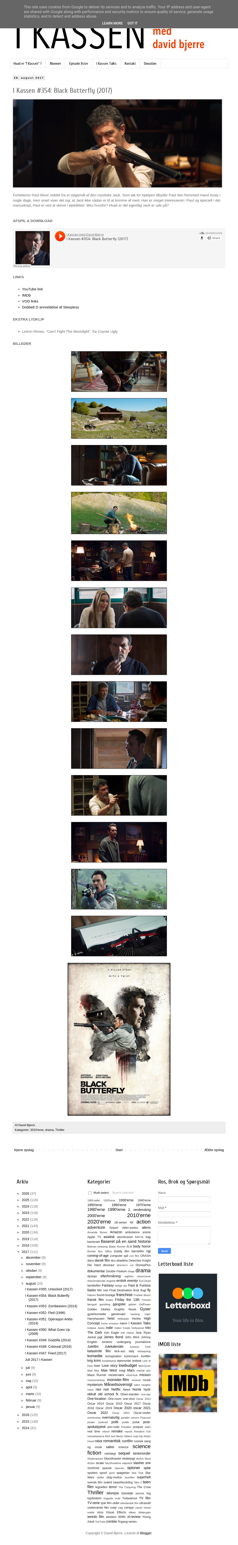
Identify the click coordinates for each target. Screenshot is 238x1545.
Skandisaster (112, 1458)
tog (148, 1493)
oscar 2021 (142, 1408)
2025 (26, 1200)
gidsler (132, 1304)
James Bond (113, 1337)
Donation (150, 63)
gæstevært (118, 1314)
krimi (97, 1360)
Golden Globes (98, 1309)
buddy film (121, 1251)
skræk (100, 1463)
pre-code (113, 1427)
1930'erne (126, 1200)
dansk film (102, 1260)
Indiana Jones (95, 1328)
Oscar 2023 (120, 1412)
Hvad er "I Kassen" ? (28, 63)
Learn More (112, 23)
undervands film (98, 1507)
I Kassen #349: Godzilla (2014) (48, 1340)
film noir (102, 1290)
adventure (96, 1227)
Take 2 (138, 1482)
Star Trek (138, 1472)
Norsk (137, 1389)
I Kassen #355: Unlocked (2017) (49, 1289)
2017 (26, 1252)
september (34, 1277)
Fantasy (108, 1285)
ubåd (116, 1503)
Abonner (55, 63)
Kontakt (130, 63)
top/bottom (94, 1498)
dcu (113, 1260)
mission (145, 1375)
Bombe (91, 1251)
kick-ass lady (124, 1351)
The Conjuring (127, 1487)
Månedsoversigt (118, 1384)
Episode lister (78, 63)
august (31, 1283)
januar (31, 1407)
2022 (26, 1219)
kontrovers (131, 1356)
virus (100, 1512)
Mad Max (93, 1370)
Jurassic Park (140, 1346)
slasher (138, 1463)
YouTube (100, 1521)
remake (117, 1431)
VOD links (30, 301)
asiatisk (109, 1237)
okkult (91, 1394)
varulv (138, 1507)
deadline (122, 1260)
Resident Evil (142, 1431)
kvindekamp (109, 1360)
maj (29, 1381)
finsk (136, 1290)
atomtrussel (125, 1237)
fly (149, 1290)
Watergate (145, 1512)
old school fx (108, 1394)
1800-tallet (93, 1200)
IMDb (26, 295)
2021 (26, 1226)
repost (128, 1431)
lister (97, 1365)
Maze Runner (96, 1375)
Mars (130, 1370)
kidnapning (144, 1351)
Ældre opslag (214, 1150)
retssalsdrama (95, 1436)
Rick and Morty (114, 1436)
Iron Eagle (111, 1332)
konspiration (113, 1356)
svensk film (95, 1482)
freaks (109, 1299)
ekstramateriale (96, 1280)
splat (147, 1468)
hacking (135, 1314)
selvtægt (110, 1453)
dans (90, 1260)
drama (49, 1130)
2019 (26, 1239)
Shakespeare (95, 1458)
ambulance (132, 1232)
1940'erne (144, 1200)
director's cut (125, 1265)
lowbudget (128, 1365)
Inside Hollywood (133, 1328)
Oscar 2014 (95, 1403)
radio (148, 1427)
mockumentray (96, 1380)
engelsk (111, 1280)
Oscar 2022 (97, 1413)
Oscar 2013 (143, 1398)
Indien (118, 1328)
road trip (138, 1436)
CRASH (145, 1256)
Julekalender (114, 1346)
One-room (114, 1399)
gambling (104, 1304)
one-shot (129, 1399)
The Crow (144, 1487)
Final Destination (120, 1290)
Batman (92, 1246)
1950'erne (94, 1205)
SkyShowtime (113, 1463)
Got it (132, 23)
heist (111, 1318)
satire (110, 1447)
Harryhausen (95, 1318)
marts (30, 1394)
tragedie (108, 1498)
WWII (122, 1517)
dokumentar (96, 1271)
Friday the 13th (127, 1300)
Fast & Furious (139, 1285)
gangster (119, 1304)
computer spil (119, 1256)
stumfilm (130, 1477)
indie (109, 1328)
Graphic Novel (125, 1309)
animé (147, 1232)
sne (148, 1463)
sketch (140, 1458)
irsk (123, 1332)
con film (134, 1255)
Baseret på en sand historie (126, 1241)
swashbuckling (123, 1482)
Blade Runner (117, 1246)
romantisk (112, 1441)
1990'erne (116, 1209)
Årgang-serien (127, 1521)
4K (132, 1222)
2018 (26, 1245)
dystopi (92, 1276)
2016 (26, 1415)
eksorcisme (144, 1276)
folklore (91, 1295)
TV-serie (93, 1503)
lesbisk (137, 1360)
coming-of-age (98, 1256)
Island (130, 1332)
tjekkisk (139, 1493)
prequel (138, 1427)
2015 (26, 1421)
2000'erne (96, 1215)
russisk (138, 1441)
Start (119, 1150)
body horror (142, 1246)
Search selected (123, 1192)
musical (136, 1380)
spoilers (92, 1473)
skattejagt (128, 1458)
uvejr (113, 1507)
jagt (99, 1337)
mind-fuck (132, 1375)
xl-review (133, 1517)
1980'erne (96, 1209)
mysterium (95, 1385)
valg (120, 1507)
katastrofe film (99, 1351)
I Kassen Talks (106, 63)
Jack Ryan (143, 1332)
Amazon (116, 1232)
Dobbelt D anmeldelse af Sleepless (50, 307)
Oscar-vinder (142, 1413)
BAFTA (139, 1237)
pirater (91, 1422)
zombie (111, 1521)
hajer (148, 1314)
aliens (146, 1227)
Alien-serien (130, 1227)
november (33, 1264)
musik (147, 1380)
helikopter (123, 1318)
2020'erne (99, 1222)
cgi (148, 1251)
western (111, 1517)
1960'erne (119, 1205)
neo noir (102, 1389)
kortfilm (146, 1356)
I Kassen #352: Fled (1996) (45, 1313)
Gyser (145, 1309)
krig (90, 1360)
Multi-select (98, 1192)
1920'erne (109, 1200)
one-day (146, 1394)
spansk (107, 1468)
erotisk (121, 1281)
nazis (90, 1389)
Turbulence (129, 1498)
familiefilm (94, 1285)
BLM (129, 1246)
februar (31, 1400)
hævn (123, 1323)
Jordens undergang (116, 1342)
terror (113, 1487)
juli (28, 1368)
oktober (32, 1271)
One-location (96, 1399)
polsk (136, 1422)
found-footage (106, 1295)
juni (29, 1374)
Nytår (147, 1389)
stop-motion (114, 1477)
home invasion (110, 1323)
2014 (26, 1428)
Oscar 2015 (114, 1403)
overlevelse (94, 1417)
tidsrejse (113, 1493)
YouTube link (32, 289)
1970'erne (143, 1205)
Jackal (91, 1337)
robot (98, 1441)
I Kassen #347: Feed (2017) (45, 1353)
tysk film (106, 1503)
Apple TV (94, 1237)
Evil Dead (145, 1280)
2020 (26, 1232)
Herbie (136, 1318)
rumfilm (127, 1441)
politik (125, 1422)
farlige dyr (121, 1285)
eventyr (132, 1281)
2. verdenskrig (139, 1210)
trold (117, 1498)
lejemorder (124, 1360)
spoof (103, 1473)
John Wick (132, 1337)
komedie (94, 1356)
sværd (108, 1482)
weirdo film (95, 1517)
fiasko (91, 1290)
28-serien (120, 1222)
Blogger (145, 1533)
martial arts (144, 1370)
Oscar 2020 (123, 1408)
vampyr (129, 1507)
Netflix (116, 1389)
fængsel (92, 1304)
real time (93, 1431)
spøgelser (122, 1473)
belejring (103, 1246)
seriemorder (142, 1453)
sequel (124, 1453)
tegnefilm (101, 1487)
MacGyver (145, 1365)
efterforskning (110, 1276)
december (33, 1257)
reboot (106, 1431)
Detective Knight (140, 1260)
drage (131, 1271)
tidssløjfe (127, 1493)
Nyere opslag (24, 1150)
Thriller (59, 1130)
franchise (124, 1294)
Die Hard (94, 1265)
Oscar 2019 (104, 1408)
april (29, 1387)
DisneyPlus (143, 1265)
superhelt (144, 1477)
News (126, 1389)
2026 (26, 1193)
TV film (145, 1498)
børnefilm (138, 1251)
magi (122, 1370)
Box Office (105, 1251)
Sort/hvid (93, 1468)
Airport (113, 1227)
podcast (103, 1422)
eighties (129, 1276)
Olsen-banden (129, 1394)
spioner (133, 1468)
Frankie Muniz (142, 1295)
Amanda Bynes (97, 1232)
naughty (146, 1384)
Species (119, 1468)
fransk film (95, 1300)
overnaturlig (110, 1417)
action (143, 1222)
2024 (26, 1206)
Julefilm (93, 1346)
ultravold (145, 1503)
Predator (126, 1427)
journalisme (143, 1342)
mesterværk (116, 1375)
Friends (146, 1299)
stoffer (100, 1477)
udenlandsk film (129, 1503)
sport (112, 1472)
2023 (26, 1213)
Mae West (109, 1370)
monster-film (118, 1379)
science (123, 1447)
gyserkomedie (96, 1314)
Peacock (145, 1417)
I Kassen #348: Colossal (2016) (48, 1346)
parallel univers (130, 1417)
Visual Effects (116, 1512)
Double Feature (116, 1271)
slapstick (127, 1463)
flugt (143, 1290)
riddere (128, 1436)
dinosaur (108, 1265)
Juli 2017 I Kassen (38, 1360)
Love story (109, 1365)
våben (132, 1512)
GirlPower (145, 1304)
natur (137, 1384)
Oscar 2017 (132, 1403)
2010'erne (37, 1130)
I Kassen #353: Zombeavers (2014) (51, 1306)
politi (114, 1422)
